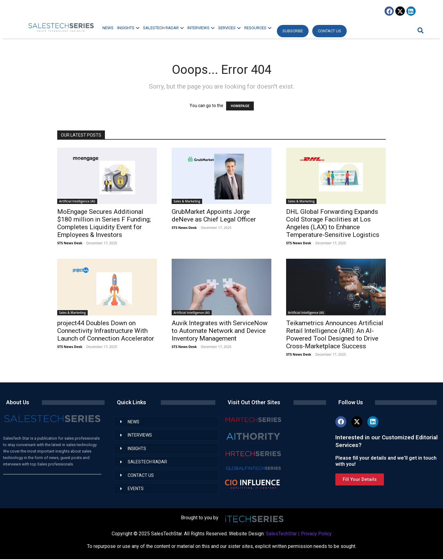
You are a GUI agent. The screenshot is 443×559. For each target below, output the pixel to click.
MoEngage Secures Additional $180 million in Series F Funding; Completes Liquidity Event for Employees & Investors (104, 223)
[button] (419, 30)
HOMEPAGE (240, 106)
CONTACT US (329, 31)
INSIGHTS (128, 28)
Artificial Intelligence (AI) (77, 201)
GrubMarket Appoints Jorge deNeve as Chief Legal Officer (214, 215)
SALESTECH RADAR (163, 28)
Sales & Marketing (187, 201)
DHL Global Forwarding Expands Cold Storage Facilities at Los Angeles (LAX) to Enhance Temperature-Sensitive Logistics (332, 223)
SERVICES (229, 28)
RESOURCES (257, 28)
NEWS (108, 28)
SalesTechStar (281, 534)
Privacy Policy (316, 534)
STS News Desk (69, 243)
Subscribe (292, 31)
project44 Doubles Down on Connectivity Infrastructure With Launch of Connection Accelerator (105, 330)
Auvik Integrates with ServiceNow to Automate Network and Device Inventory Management (220, 330)
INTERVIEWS (200, 28)
